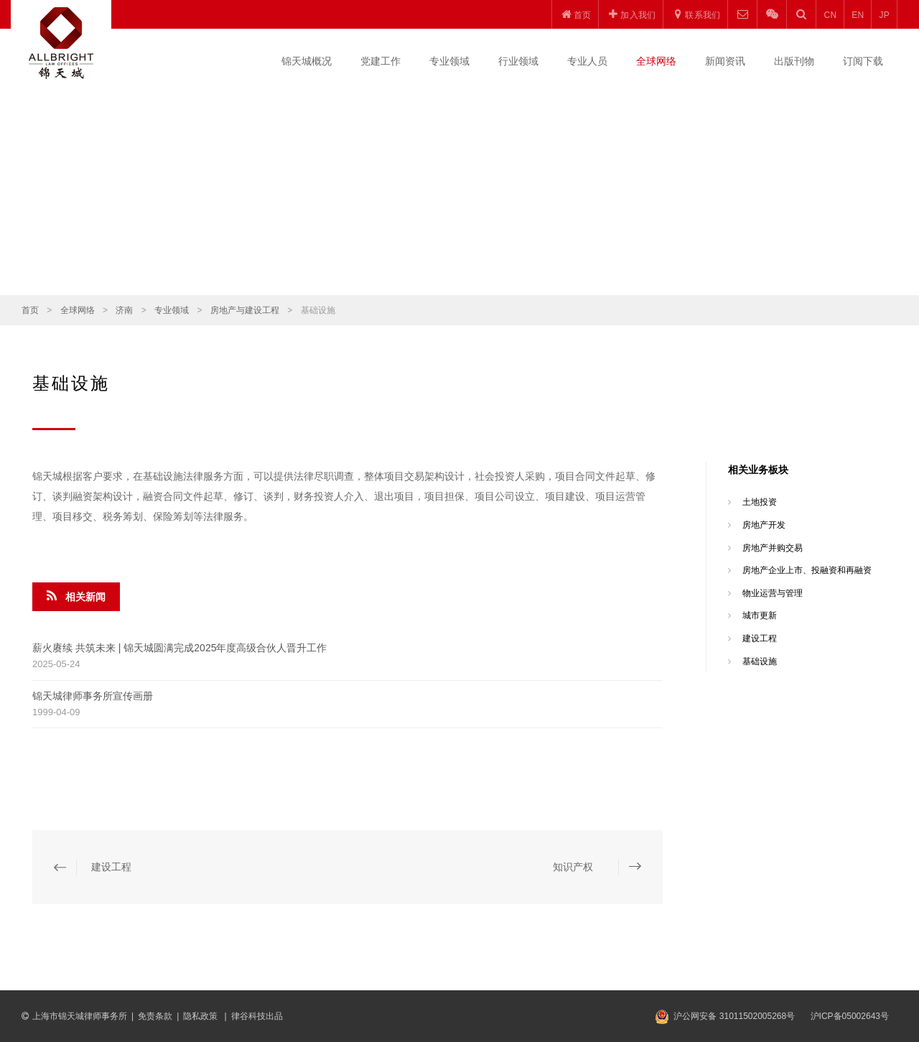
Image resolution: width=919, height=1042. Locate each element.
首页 (30, 310)
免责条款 (155, 1016)
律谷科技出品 (257, 1016)
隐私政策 (201, 1016)
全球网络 (656, 61)
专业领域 (449, 61)
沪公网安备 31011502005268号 (734, 1016)
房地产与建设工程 (244, 310)
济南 (124, 310)
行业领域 (518, 61)
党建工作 (380, 61)
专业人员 (587, 61)
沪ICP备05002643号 (850, 1016)
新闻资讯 (725, 61)
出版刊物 (794, 61)
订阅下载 (863, 61)
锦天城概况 (306, 61)
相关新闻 (76, 596)
